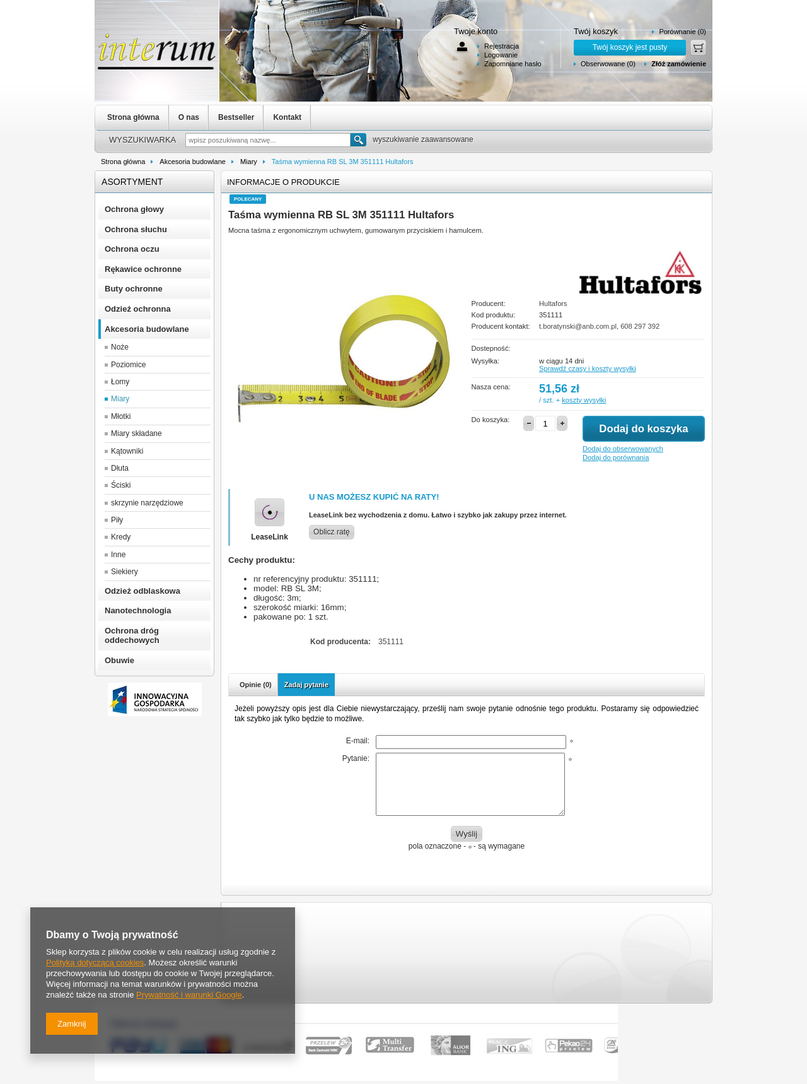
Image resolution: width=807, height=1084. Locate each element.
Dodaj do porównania (616, 457)
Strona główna (133, 117)
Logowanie (501, 55)
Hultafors (553, 303)
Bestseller (236, 117)
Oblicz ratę (331, 531)
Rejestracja (501, 46)
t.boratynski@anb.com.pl (578, 326)
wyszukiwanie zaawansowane (423, 139)
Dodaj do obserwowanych (623, 448)
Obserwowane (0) (608, 64)
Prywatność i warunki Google (189, 994)
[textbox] (268, 140)
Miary (248, 161)
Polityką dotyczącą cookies (95, 962)
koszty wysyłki (584, 400)
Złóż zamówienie (678, 64)
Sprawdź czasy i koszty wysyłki (587, 368)
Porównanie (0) (682, 31)
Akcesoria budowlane (193, 161)
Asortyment (132, 181)
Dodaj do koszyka (643, 429)
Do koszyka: (491, 419)
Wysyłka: (486, 361)
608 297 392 (639, 326)
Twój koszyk (596, 31)
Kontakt (287, 117)
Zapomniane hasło (513, 64)
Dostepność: (491, 348)
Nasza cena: (491, 387)
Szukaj (358, 139)
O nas (188, 117)
